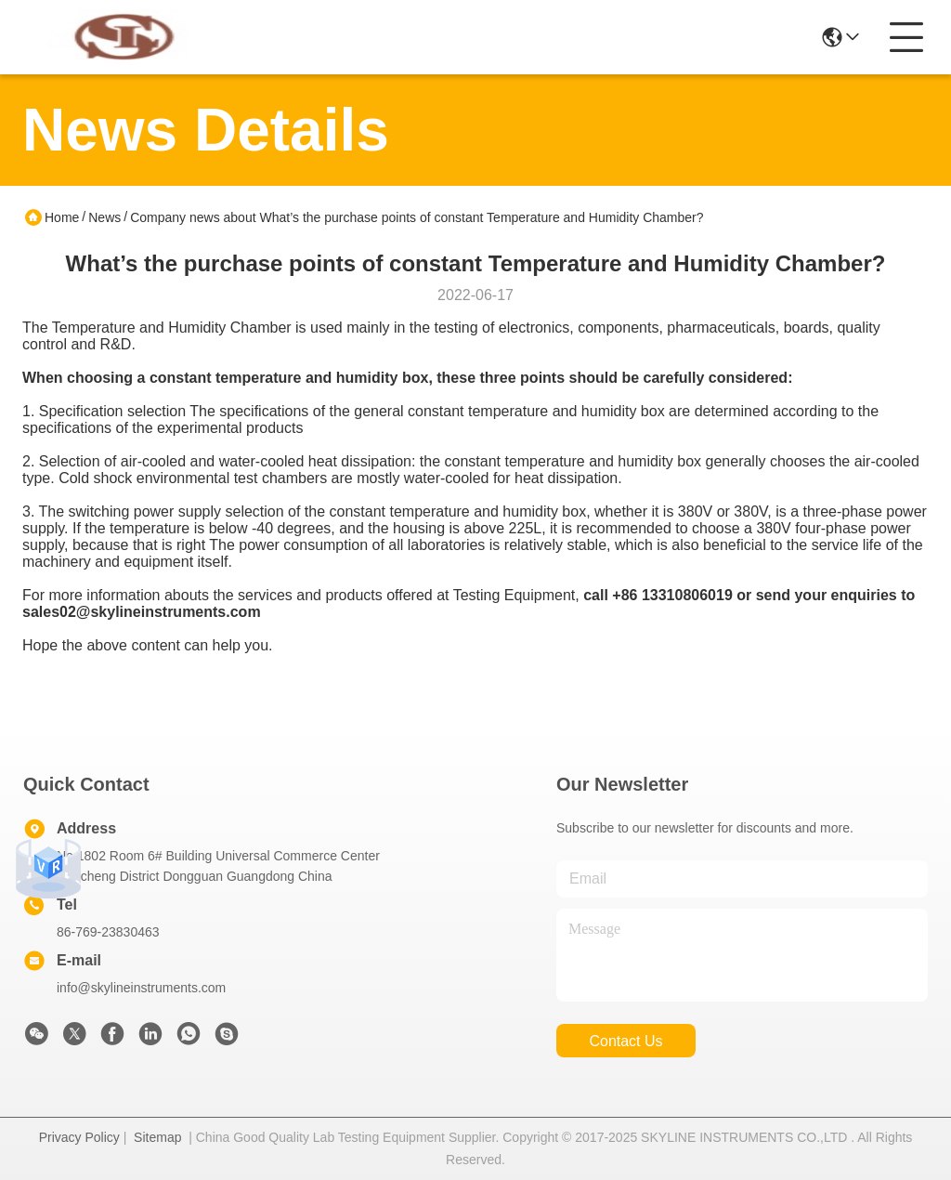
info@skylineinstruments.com (141, 987)
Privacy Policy (79, 1137)
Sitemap (157, 1137)
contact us (625, 1041)
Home (62, 217)
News (104, 217)
